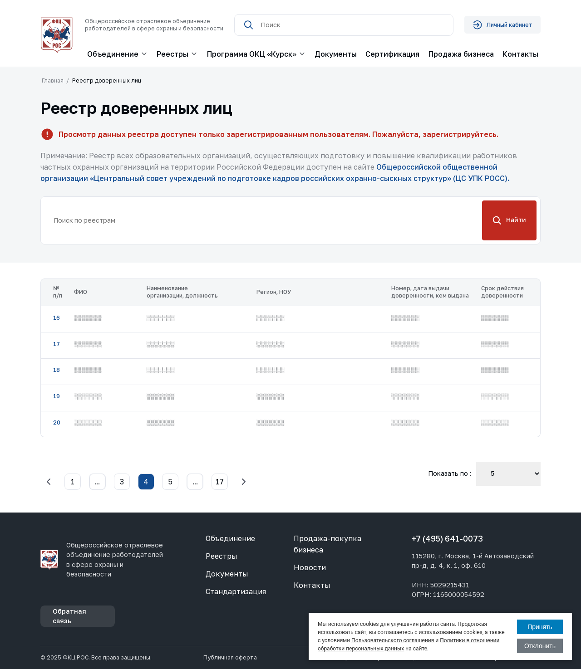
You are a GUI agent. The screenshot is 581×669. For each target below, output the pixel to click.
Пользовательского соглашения (392, 640)
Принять (539, 626)
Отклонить (540, 645)
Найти (509, 220)
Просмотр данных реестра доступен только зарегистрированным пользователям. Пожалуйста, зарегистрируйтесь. (278, 134)
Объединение (230, 538)
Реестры (221, 556)
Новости (310, 567)
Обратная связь (69, 616)
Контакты (520, 54)
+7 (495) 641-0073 (447, 538)
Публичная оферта (230, 657)
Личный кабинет (502, 24)
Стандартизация (236, 591)
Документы (336, 54)
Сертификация (392, 54)
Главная (53, 80)
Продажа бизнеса (461, 54)
